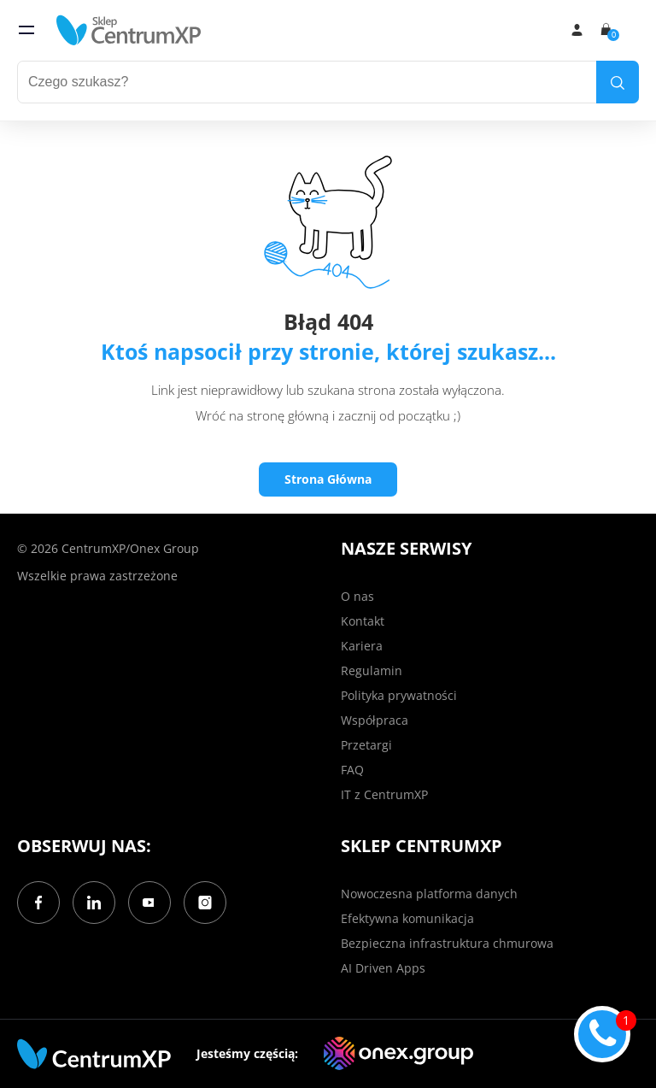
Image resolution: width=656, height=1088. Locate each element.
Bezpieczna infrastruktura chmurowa (447, 943)
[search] (617, 82)
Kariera (362, 646)
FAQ (352, 770)
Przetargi (366, 745)
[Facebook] (38, 902)
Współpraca (374, 720)
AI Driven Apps (383, 968)
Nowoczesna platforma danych (429, 893)
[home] (129, 30)
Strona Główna (328, 479)
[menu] (26, 30)
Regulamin (371, 670)
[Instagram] (205, 902)
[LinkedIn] (94, 902)
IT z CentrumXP (384, 794)
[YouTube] (149, 902)
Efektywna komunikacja (407, 918)
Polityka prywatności (399, 695)
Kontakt (362, 621)
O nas (357, 596)
